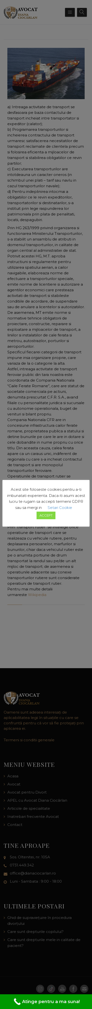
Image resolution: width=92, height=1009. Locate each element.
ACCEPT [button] (46, 515)
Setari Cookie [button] (60, 507)
